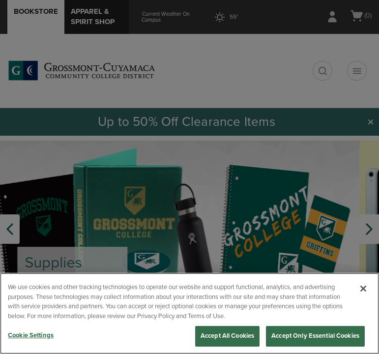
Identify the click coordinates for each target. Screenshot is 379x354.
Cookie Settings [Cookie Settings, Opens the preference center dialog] (31, 335)
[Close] (363, 288)
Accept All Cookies (227, 336)
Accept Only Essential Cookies (315, 336)
